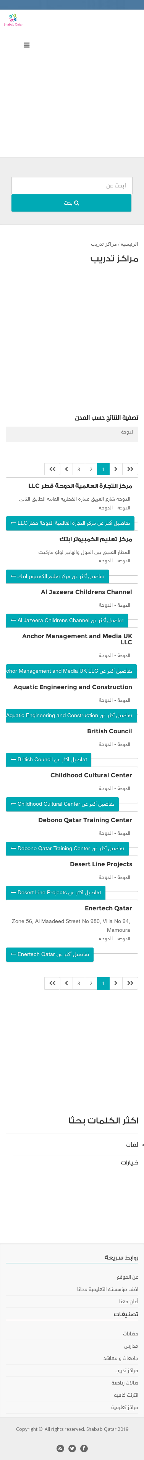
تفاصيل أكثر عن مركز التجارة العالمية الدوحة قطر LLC (70, 523)
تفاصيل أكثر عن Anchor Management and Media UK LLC (69, 671)
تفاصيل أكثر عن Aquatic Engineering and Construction (69, 716)
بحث (71, 203)
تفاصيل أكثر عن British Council (49, 760)
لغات (132, 1145)
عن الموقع (127, 1277)
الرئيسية (129, 244)
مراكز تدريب (104, 244)
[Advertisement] (72, 85)
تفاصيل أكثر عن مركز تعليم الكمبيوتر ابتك (57, 576)
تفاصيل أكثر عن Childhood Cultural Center (62, 804)
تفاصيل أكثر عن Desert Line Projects (56, 893)
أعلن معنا (128, 1301)
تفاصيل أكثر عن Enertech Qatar (50, 954)
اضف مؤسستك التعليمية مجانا (107, 1289)
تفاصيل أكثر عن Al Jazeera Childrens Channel (67, 621)
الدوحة (127, 432)
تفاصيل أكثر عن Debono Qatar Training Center (67, 849)
